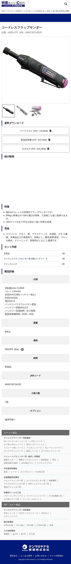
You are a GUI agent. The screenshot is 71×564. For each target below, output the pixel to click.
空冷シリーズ (9, 513)
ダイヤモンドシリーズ (50, 451)
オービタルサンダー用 (35, 480)
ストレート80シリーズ (13, 447)
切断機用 (52, 480)
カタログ (35, 148)
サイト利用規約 (56, 555)
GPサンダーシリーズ (35, 444)
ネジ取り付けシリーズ (13, 444)
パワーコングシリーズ (13, 495)
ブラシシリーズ (10, 516)
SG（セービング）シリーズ (15, 441)
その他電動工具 (55, 495)
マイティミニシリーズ (35, 495)
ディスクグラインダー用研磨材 (17, 438)
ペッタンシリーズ (34, 447)
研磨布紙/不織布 (11, 463)
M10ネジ (45, 513)
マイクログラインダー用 (14, 483)
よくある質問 (26, 555)
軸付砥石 (45, 459)
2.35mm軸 (41, 525)
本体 (51, 525)
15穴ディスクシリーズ (28, 513)
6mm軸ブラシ (27, 463)
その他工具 (40, 471)
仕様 (35, 279)
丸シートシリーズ (52, 447)
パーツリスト (35, 130)
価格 (35, 340)
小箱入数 (35, 393)
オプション (35, 410)
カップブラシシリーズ (13, 451)
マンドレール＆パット (31, 499)
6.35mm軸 (8, 525)
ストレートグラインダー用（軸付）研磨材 (22, 456)
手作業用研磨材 (10, 468)
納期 (35, 357)
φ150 (23, 534)
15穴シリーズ (36, 441)
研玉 (54, 459)
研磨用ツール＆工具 (12, 492)
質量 (35, 322)
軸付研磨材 (8, 522)
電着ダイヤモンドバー (28, 459)
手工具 (32, 534)
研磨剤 (7, 534)
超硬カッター (9, 459)
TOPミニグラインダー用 (38, 483)
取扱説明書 (35, 139)
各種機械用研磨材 (11, 477)
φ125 (15, 534)
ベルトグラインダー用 (13, 480)
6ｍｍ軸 (19, 525)
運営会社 (13, 555)
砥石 (6, 471)
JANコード (35, 375)
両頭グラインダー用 (12, 487)
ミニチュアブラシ (44, 463)
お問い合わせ (41, 555)
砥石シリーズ (32, 451)
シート (14, 471)
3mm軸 (30, 525)
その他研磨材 (9, 530)
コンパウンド (26, 471)
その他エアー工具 (11, 499)
